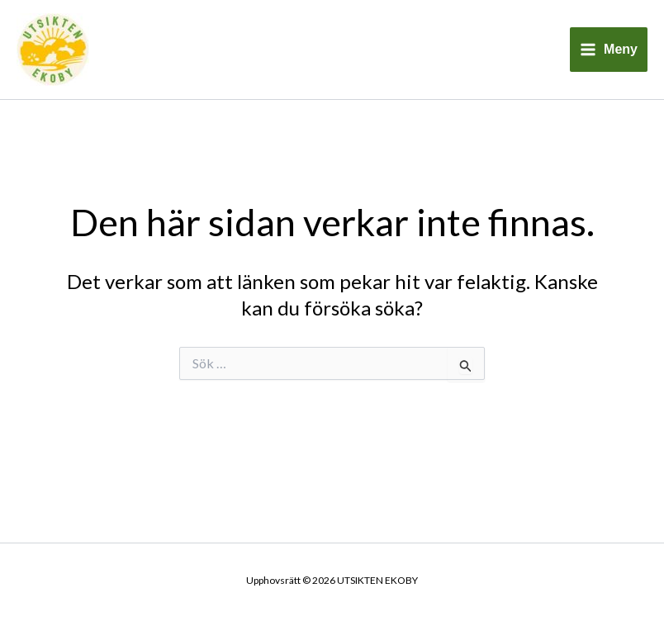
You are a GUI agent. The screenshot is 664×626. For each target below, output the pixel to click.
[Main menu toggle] (609, 49)
